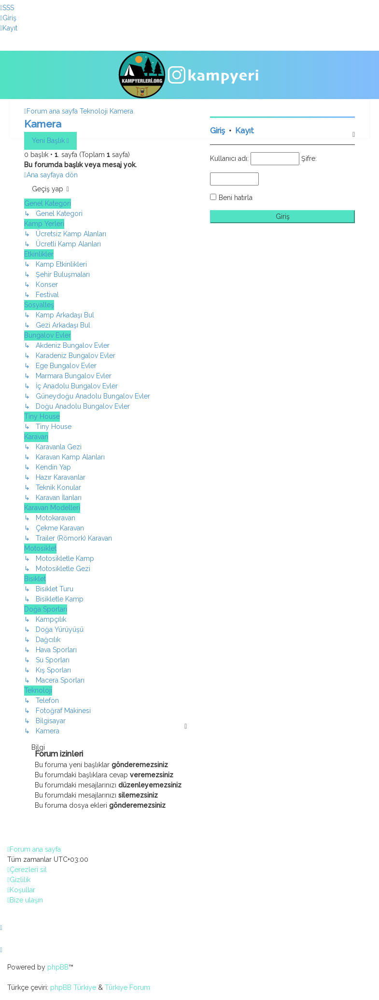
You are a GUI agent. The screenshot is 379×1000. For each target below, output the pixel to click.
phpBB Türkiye (73, 987)
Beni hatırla (236, 197)
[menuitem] (7, 8)
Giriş (217, 130)
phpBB (58, 967)
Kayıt (244, 130)
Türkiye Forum (127, 987)
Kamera (42, 124)
